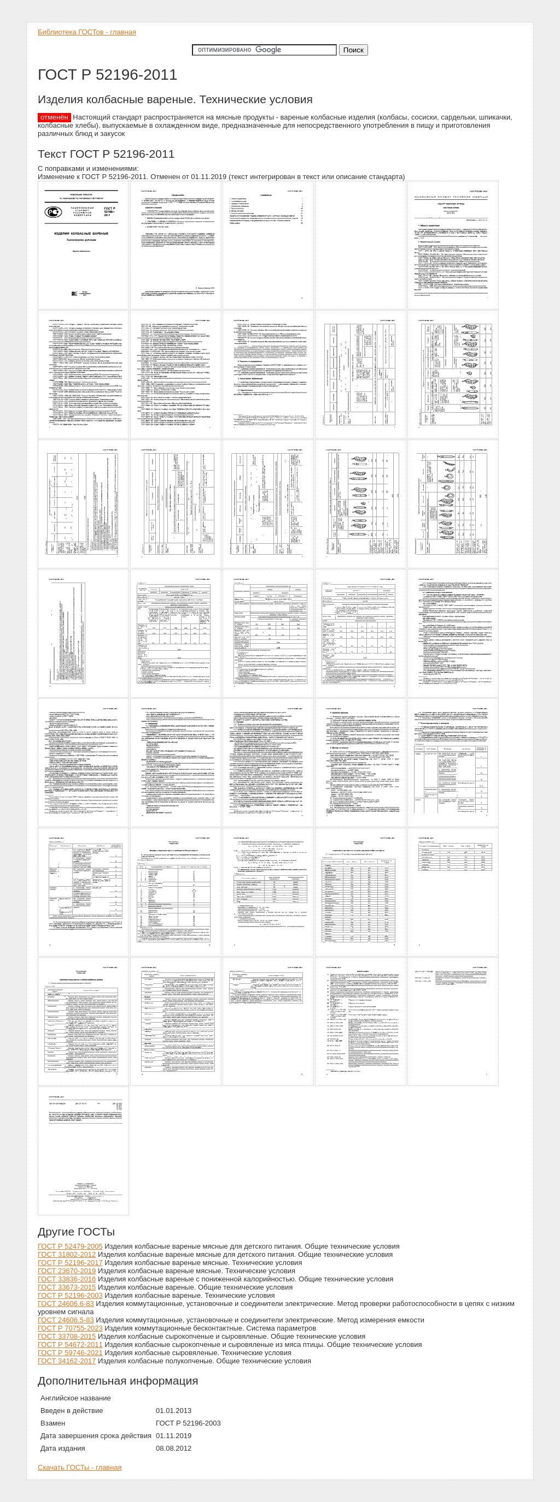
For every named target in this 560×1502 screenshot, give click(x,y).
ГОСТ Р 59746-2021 (70, 1353)
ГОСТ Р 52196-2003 (70, 1295)
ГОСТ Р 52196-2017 (70, 1262)
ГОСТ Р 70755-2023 (70, 1328)
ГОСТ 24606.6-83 (66, 1303)
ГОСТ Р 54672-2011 (70, 1344)
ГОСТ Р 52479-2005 (70, 1246)
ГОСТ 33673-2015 (67, 1287)
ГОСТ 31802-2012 (67, 1254)
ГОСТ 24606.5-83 (66, 1320)
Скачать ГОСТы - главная (80, 1467)
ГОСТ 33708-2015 (67, 1336)
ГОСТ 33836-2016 (67, 1279)
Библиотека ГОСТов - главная (87, 32)
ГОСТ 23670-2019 (67, 1271)
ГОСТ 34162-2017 (67, 1361)
